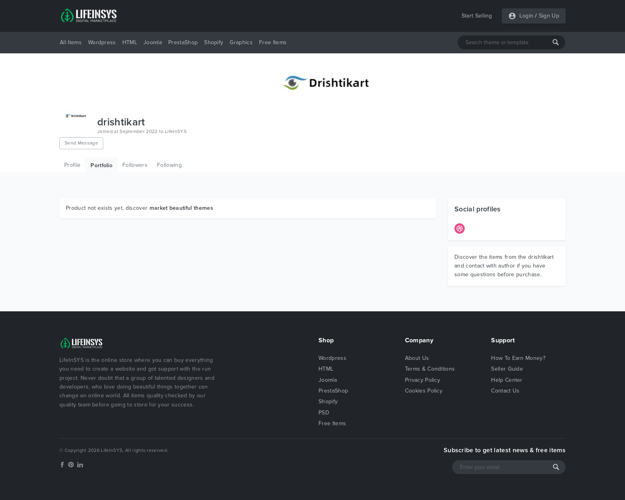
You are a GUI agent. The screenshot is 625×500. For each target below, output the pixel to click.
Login (526, 15)
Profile (72, 165)
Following (169, 165)
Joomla (152, 42)
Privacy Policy (422, 380)
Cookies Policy (423, 390)
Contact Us (505, 390)
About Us (417, 358)
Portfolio (101, 165)
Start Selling (477, 15)
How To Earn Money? (518, 358)
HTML (129, 42)
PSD (323, 412)
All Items (71, 42)
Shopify (213, 42)
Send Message (81, 143)
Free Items (273, 42)
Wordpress (102, 42)
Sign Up (549, 15)
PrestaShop (183, 42)
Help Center (507, 380)
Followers (134, 165)
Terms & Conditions (430, 368)
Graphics (241, 42)
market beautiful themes (181, 208)
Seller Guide (507, 368)
